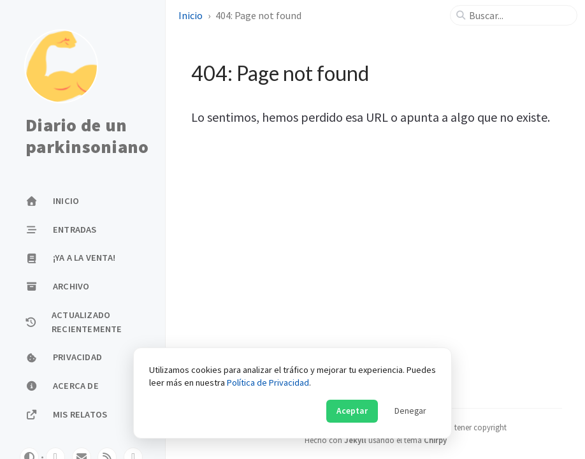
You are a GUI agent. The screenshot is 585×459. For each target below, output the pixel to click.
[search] (519, 15)
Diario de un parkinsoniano (86, 136)
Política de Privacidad (268, 382)
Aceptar (352, 410)
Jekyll (355, 440)
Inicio (190, 15)
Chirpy (435, 440)
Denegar (410, 410)
